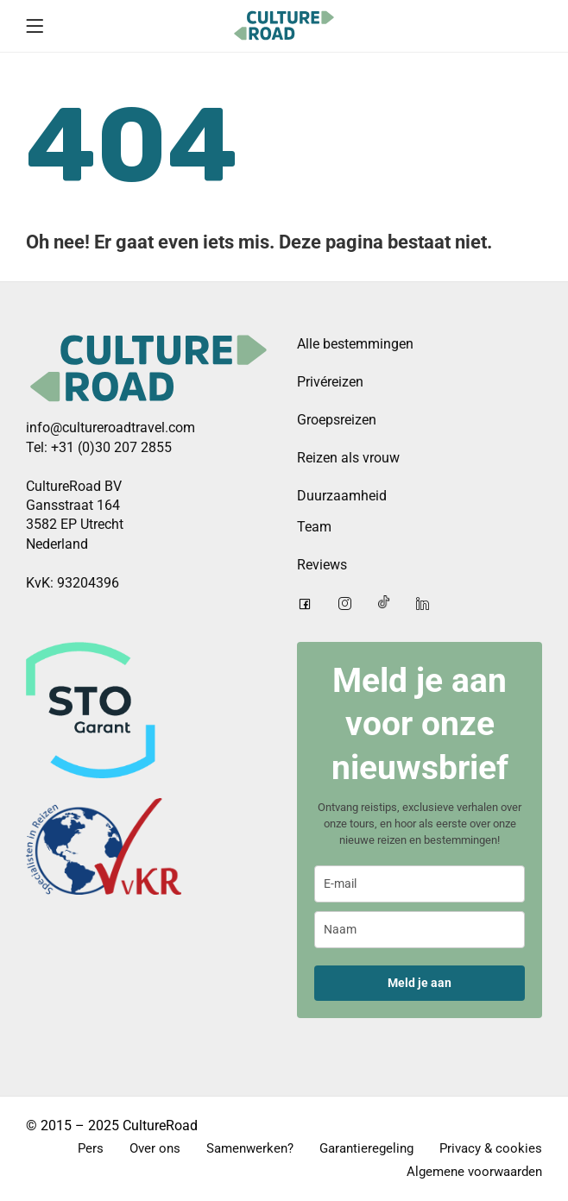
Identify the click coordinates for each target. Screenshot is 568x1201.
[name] (419, 929)
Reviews (322, 564)
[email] (419, 883)
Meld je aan (419, 983)
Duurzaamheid (342, 495)
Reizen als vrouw (348, 458)
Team (314, 527)
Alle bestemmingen (355, 344)
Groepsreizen (336, 420)
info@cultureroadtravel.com (110, 427)
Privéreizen (330, 382)
